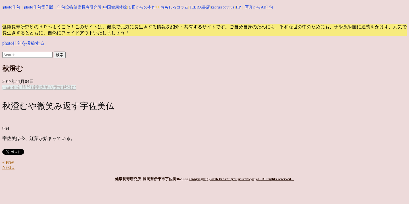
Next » (8, 167)
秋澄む (69, 87)
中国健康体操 (115, 7)
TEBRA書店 (199, 7)
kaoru (215, 7)
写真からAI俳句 (259, 7)
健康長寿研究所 (87, 7)
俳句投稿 (65, 7)
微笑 (57, 87)
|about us (227, 7)
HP (238, 7)
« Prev (8, 162)
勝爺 (26, 87)
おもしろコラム (174, 7)
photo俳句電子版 (38, 7)
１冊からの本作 (142, 7)
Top (395, 191)
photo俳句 (11, 7)
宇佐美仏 (44, 87)
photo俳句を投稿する (23, 43)
